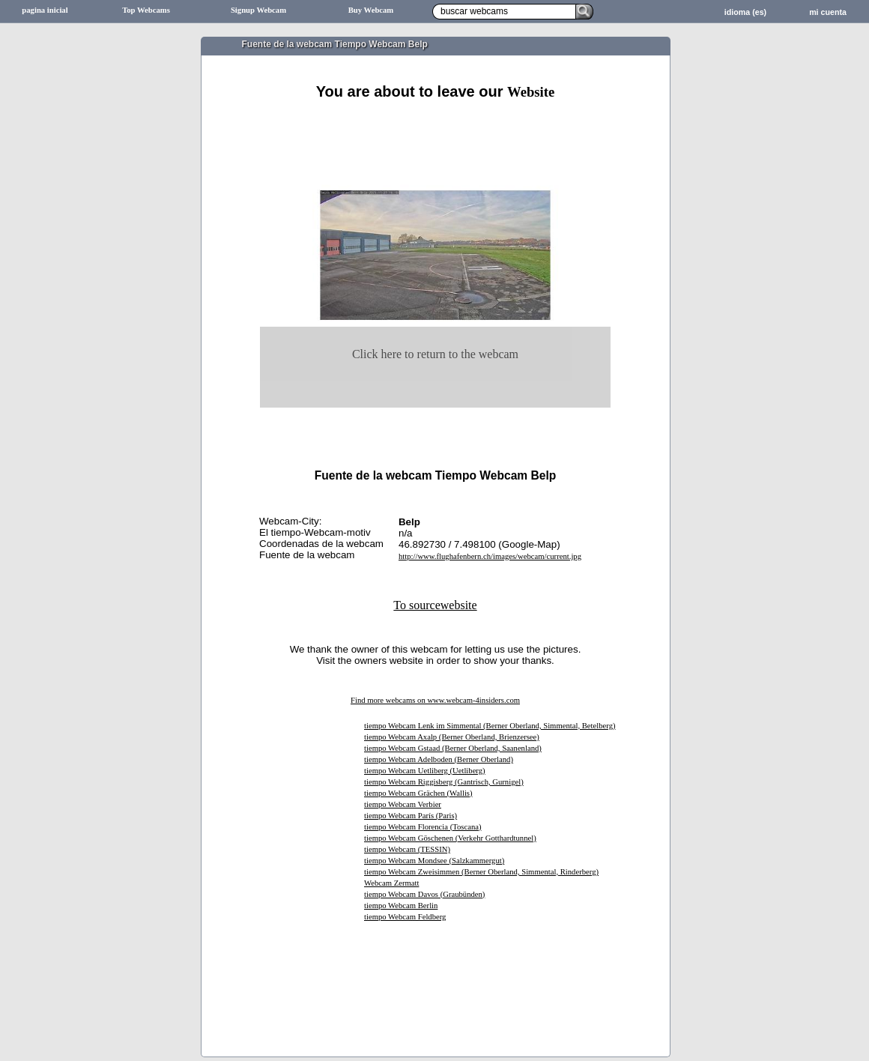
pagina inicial (44, 10)
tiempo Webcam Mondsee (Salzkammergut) (434, 860)
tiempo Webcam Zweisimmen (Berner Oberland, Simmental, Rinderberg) (481, 872)
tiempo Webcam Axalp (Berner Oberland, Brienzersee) (451, 737)
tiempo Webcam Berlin (400, 905)
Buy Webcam (371, 10)
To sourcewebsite (434, 605)
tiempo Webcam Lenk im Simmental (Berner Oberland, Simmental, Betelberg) (490, 726)
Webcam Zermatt (391, 883)
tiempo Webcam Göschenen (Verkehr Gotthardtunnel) (450, 838)
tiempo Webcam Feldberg (405, 917)
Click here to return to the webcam (435, 354)
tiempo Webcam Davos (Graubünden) (424, 894)
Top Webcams (146, 10)
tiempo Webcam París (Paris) (410, 815)
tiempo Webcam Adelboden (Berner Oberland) (438, 759)
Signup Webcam (258, 10)
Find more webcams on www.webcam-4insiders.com (435, 700)
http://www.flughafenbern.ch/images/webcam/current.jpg (490, 556)
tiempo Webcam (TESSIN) (407, 849)
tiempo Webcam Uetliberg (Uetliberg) (424, 771)
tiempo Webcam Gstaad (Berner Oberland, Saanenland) (453, 748)
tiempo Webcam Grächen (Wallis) (418, 793)
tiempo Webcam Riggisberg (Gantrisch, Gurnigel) (444, 782)
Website (530, 92)
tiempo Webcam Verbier (402, 804)
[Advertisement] (435, 118)
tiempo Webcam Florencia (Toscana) (423, 827)
